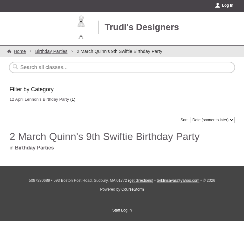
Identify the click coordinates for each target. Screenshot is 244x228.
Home (20, 51)
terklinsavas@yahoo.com (178, 180)
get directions (140, 180)
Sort (183, 120)
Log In (228, 5)
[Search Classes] (106, 67)
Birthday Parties (51, 51)
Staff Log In (122, 210)
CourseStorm (132, 189)
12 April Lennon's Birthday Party (39, 99)
